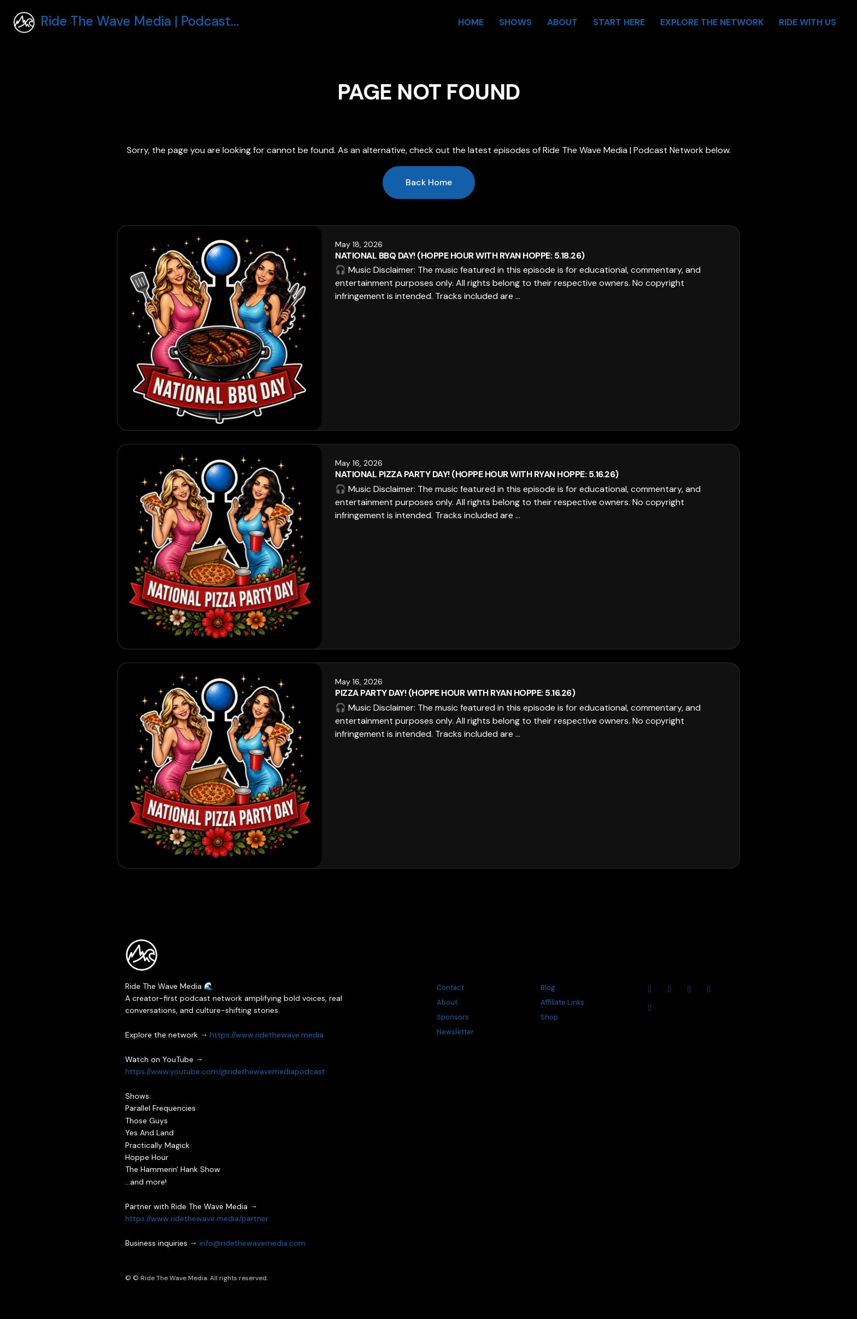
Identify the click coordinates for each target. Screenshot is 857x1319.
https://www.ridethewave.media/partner (196, 1218)
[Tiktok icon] (649, 1008)
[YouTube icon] (649, 989)
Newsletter (455, 1031)
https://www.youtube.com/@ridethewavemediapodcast (225, 1071)
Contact (450, 987)
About (562, 22)
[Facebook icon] (689, 989)
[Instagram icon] (669, 989)
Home (471, 22)
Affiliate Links (562, 1002)
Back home (429, 182)
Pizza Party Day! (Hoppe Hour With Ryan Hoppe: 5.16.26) (455, 693)
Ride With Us (807, 22)
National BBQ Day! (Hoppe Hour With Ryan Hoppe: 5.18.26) (460, 255)
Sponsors (453, 1017)
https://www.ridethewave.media (267, 1035)
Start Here (619, 22)
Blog (548, 987)
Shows (515, 22)
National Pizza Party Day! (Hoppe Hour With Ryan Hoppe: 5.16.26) (477, 474)
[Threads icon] (708, 989)
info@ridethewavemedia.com (252, 1243)
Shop (549, 1017)
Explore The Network (712, 22)
